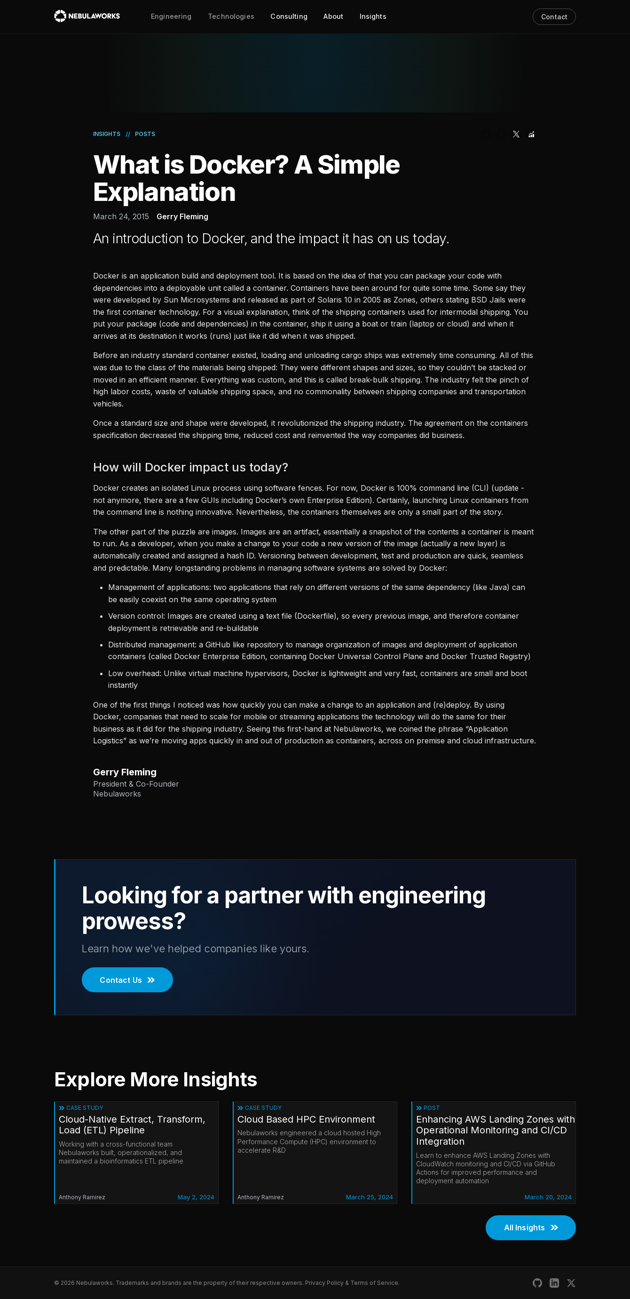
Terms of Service (374, 1282)
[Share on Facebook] (501, 134)
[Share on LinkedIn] (486, 134)
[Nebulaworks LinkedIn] (554, 1283)
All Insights (531, 1227)
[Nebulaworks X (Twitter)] (571, 1283)
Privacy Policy (324, 1282)
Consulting (288, 16)
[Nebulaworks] (87, 16)
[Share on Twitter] (516, 134)
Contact (554, 17)
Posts (145, 133)
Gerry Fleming (182, 216)
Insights (373, 16)
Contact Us (127, 980)
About (333, 16)
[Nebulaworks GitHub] (537, 1283)
